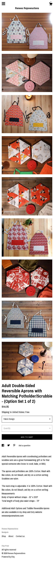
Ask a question (24, 445)
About (11, 536)
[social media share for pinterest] (14, 445)
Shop (4, 536)
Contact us (20, 536)
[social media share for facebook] (3, 445)
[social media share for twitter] (8, 445)
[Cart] (50, 4)
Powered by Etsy (8, 556)
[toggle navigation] (3, 3)
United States (18, 412)
